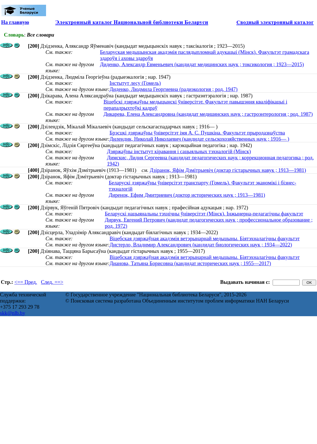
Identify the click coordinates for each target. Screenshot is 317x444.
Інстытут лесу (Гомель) (135, 83)
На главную (15, 22)
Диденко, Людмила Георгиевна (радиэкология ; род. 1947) (173, 89)
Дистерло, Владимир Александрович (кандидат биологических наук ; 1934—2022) (200, 245)
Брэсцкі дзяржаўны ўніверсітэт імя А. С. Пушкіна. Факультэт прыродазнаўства (197, 133)
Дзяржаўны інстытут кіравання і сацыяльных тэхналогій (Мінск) (179, 151)
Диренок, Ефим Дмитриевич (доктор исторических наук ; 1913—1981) (187, 195)
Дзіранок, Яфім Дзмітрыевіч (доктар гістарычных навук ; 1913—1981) (228, 170)
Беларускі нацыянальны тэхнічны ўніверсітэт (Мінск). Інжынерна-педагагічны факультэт (204, 214)
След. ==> (52, 282)
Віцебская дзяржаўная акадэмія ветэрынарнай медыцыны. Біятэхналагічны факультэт (204, 238)
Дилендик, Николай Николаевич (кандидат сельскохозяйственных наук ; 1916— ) (199, 139)
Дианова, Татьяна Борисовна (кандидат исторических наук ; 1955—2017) (190, 263)
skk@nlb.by (12, 313)
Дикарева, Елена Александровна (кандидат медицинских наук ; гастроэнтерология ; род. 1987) (208, 114)
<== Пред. (26, 282)
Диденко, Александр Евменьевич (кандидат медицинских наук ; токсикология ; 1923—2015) (202, 64)
